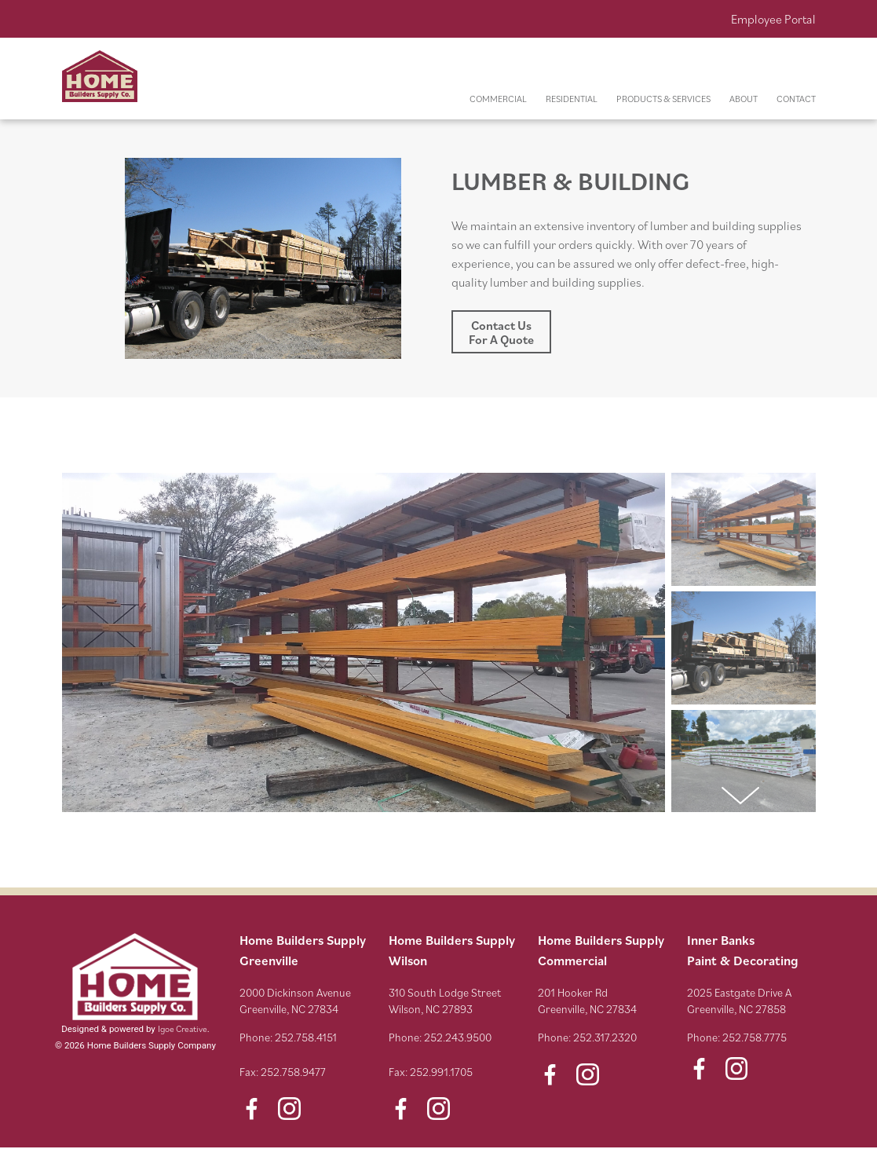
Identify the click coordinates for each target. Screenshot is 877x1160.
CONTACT (796, 98)
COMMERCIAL (498, 98)
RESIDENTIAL (571, 98)
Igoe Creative (182, 1028)
